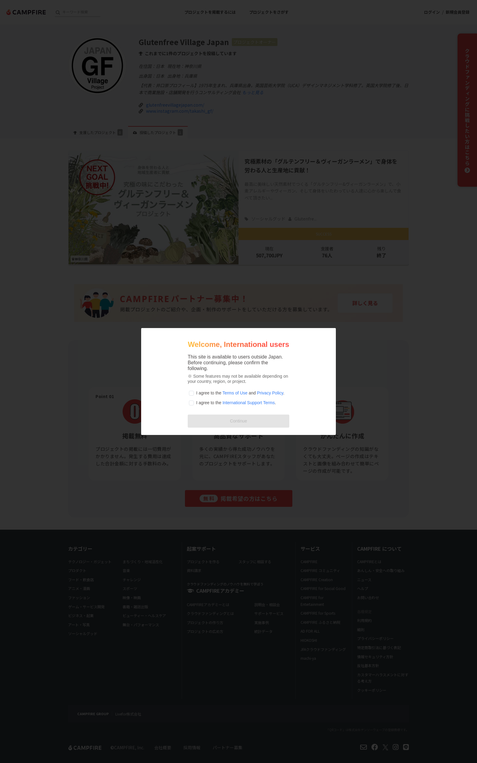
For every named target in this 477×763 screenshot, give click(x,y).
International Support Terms (248, 402)
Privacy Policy (270, 392)
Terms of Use (234, 392)
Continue (238, 421)
